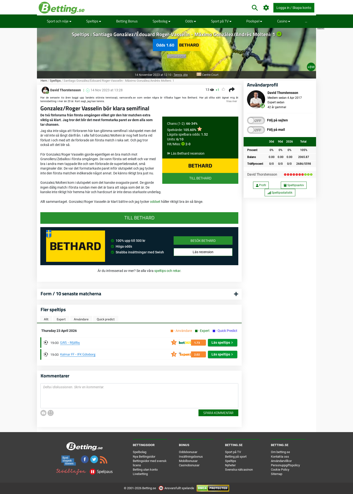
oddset (155, 202)
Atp (185, 75)
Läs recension (203, 252)
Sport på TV (221, 21)
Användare (81, 319)
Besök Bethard (203, 240)
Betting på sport (236, 456)
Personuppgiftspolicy (285, 465)
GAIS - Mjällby (70, 342)
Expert (61, 319)
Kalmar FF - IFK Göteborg (77, 354)
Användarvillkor (281, 461)
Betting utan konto (145, 469)
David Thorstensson (262, 174)
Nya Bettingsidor (144, 456)
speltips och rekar (167, 271)
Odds (190, 21)
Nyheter (230, 465)
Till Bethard (200, 178)
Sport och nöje (59, 21)
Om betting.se (280, 452)
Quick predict (106, 319)
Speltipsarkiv (294, 185)
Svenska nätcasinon (239, 469)
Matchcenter (176, 56)
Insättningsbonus (191, 456)
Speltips (93, 21)
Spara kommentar (218, 412)
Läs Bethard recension (188, 153)
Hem (44, 80)
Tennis (178, 75)
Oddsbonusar (188, 452)
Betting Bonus (127, 21)
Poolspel (254, 21)
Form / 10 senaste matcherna (71, 293)
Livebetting (140, 474)
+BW (311, 67)
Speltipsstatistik (279, 192)
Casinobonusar (189, 465)
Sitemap (276, 474)
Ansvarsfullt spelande (176, 488)
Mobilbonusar (188, 461)
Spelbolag (161, 21)
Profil (261, 185)
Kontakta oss (280, 456)
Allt (46, 319)
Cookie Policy (280, 469)
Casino (283, 21)
